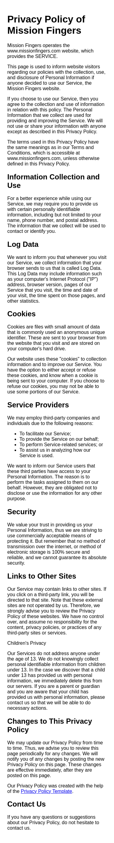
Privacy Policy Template (46, 791)
